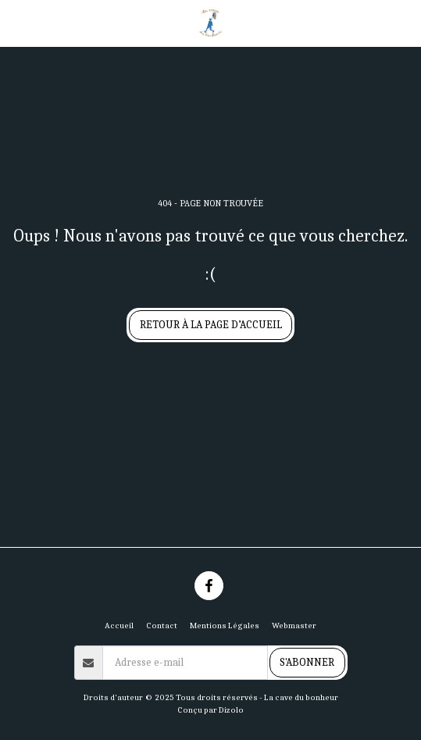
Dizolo (231, 710)
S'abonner (307, 662)
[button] (17, 22)
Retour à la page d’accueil (211, 324)
